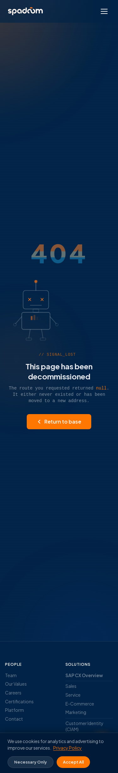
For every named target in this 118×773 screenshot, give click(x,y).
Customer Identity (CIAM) (84, 726)
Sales (70, 686)
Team (11, 675)
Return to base (59, 421)
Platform (14, 710)
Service (73, 695)
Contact (14, 719)
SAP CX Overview (84, 675)
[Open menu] (104, 11)
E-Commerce (79, 703)
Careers (13, 692)
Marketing (75, 712)
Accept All (73, 761)
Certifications (19, 701)
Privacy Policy (67, 748)
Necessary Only (30, 761)
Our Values (16, 684)
